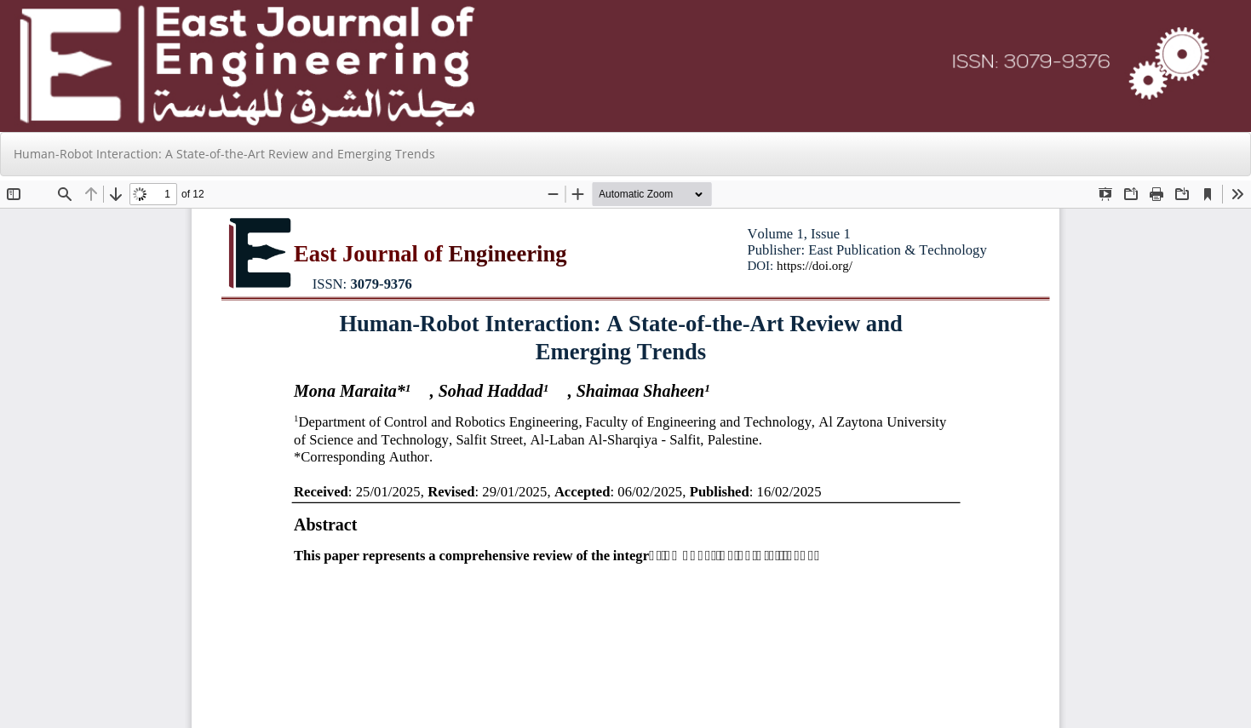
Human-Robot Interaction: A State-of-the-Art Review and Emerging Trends (224, 154)
